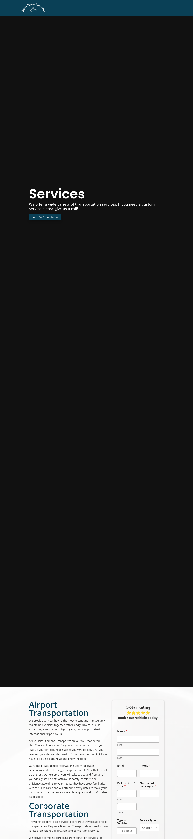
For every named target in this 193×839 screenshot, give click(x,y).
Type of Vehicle (123, 822)
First (119, 744)
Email (122, 765)
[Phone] (149, 773)
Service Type (149, 820)
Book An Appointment (45, 217)
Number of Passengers (148, 785)
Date (119, 799)
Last (119, 757)
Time (120, 812)
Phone (145, 765)
